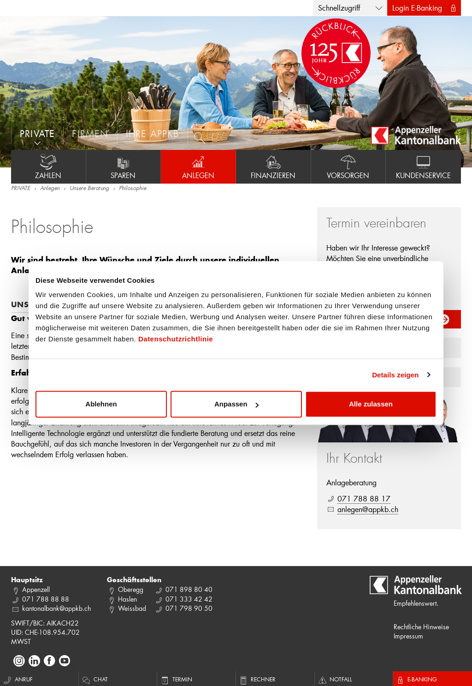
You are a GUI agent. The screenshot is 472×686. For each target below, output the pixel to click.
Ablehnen (101, 404)
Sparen (123, 166)
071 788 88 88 (45, 599)
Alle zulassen (371, 404)
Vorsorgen (348, 166)
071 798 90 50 (188, 608)
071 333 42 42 (188, 599)
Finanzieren (273, 166)
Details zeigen (395, 375)
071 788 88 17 (363, 498)
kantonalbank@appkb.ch (56, 608)
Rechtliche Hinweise (421, 626)
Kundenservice (423, 166)
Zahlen (48, 166)
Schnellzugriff (339, 7)
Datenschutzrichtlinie (175, 339)
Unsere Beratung (89, 188)
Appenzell (36, 589)
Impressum (408, 636)
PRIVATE (20, 188)
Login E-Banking (417, 7)
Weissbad (132, 608)
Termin (175, 679)
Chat (94, 679)
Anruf (17, 679)
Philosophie (132, 188)
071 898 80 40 (188, 589)
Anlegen (198, 166)
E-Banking (416, 679)
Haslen (127, 599)
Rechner (257, 679)
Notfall (334, 679)
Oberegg (130, 589)
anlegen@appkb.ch (367, 509)
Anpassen (236, 404)
